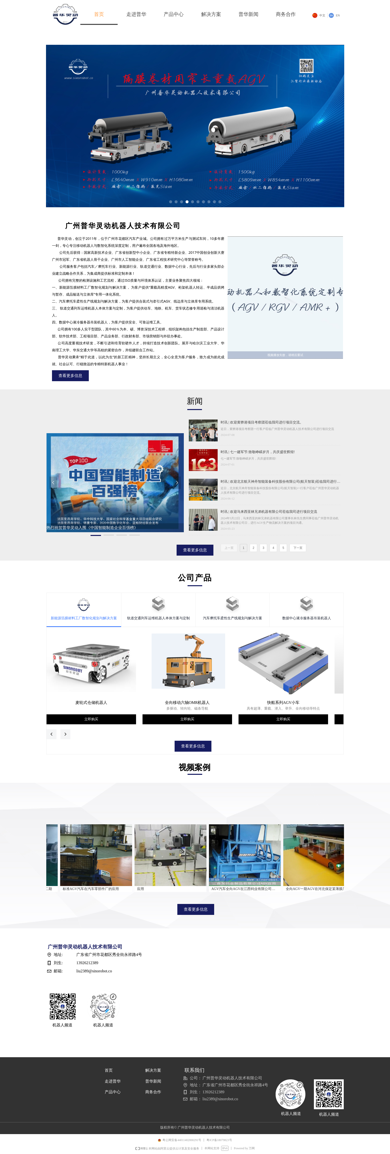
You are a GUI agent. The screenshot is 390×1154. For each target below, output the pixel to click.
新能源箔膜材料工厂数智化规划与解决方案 (84, 618)
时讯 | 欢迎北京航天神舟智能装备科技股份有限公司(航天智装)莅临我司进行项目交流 (280, 482)
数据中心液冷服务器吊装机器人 (306, 618)
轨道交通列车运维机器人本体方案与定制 (158, 618)
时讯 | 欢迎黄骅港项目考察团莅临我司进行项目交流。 (262, 422)
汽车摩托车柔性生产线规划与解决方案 (232, 618)
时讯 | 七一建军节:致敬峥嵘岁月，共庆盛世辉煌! (258, 452)
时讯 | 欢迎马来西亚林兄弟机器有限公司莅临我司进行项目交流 (269, 512)
